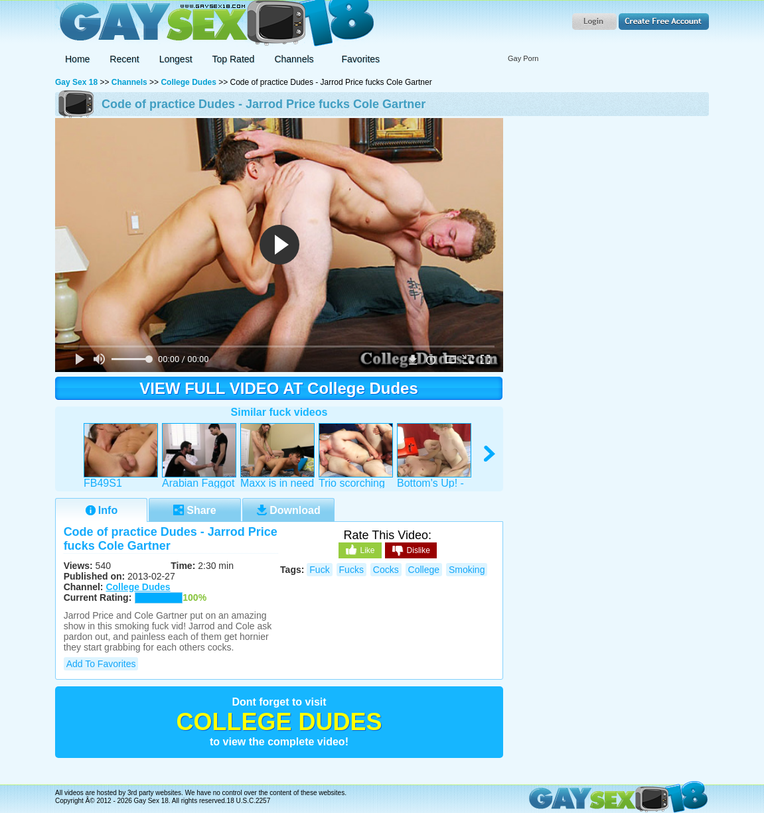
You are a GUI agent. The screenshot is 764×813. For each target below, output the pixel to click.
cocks (386, 569)
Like (360, 549)
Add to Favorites (101, 663)
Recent (124, 59)
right (490, 454)
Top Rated (233, 59)
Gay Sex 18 (214, 23)
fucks (351, 569)
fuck (319, 569)
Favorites (361, 59)
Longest (175, 59)
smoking (467, 569)
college (423, 569)
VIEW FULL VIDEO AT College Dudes (278, 388)
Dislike (411, 551)
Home (77, 59)
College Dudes (188, 82)
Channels (129, 82)
